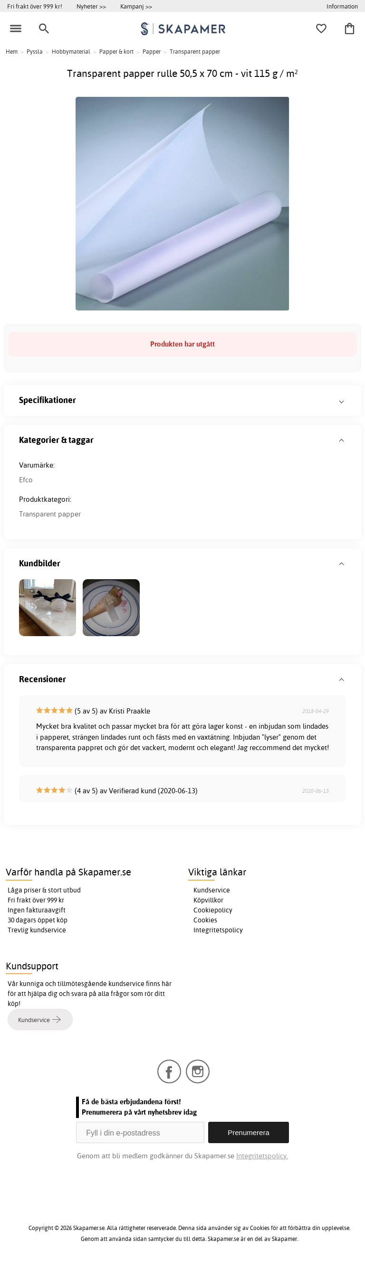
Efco (26, 479)
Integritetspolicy (218, 930)
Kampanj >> (136, 6)
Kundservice (211, 890)
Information (342, 6)
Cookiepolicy (212, 910)
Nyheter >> (91, 6)
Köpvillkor (208, 900)
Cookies (205, 920)
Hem (12, 51)
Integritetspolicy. (262, 1155)
